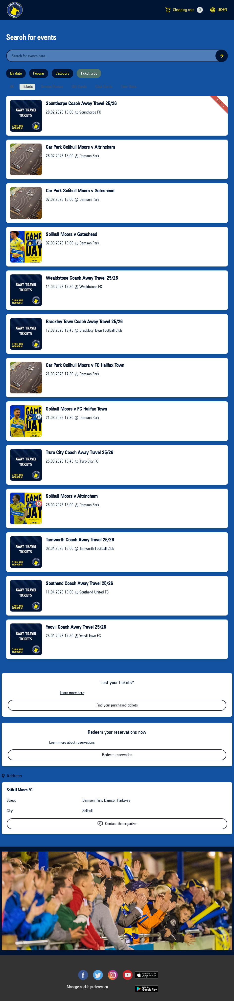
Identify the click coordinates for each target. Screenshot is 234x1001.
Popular (38, 73)
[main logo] (15, 10)
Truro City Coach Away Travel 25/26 (79, 452)
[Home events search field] (117, 56)
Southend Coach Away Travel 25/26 (79, 583)
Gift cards (79, 86)
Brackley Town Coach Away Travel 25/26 (84, 321)
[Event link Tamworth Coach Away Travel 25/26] (24, 552)
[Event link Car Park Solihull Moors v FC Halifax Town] (24, 377)
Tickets (27, 86)
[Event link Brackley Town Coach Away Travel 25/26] (24, 334)
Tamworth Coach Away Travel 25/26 (80, 540)
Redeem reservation (117, 754)
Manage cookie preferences (87, 986)
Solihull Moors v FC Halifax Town (76, 409)
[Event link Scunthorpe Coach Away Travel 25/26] (24, 116)
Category (62, 73)
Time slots (128, 86)
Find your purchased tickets (117, 705)
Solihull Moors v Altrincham (72, 496)
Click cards (103, 86)
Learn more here (72, 692)
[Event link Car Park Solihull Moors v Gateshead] (24, 203)
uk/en (218, 10)
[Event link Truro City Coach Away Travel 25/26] (24, 465)
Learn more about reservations (72, 742)
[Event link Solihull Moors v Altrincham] (24, 508)
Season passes (52, 86)
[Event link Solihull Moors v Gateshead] (24, 246)
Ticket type (89, 73)
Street (11, 800)
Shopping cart (188, 10)
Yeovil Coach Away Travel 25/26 (76, 627)
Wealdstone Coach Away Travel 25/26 (82, 278)
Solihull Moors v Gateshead (71, 234)
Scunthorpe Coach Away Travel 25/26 (81, 103)
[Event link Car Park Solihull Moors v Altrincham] (24, 159)
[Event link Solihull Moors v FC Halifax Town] (24, 421)
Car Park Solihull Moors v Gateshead (80, 191)
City (10, 810)
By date (16, 73)
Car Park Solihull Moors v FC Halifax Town (85, 365)
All (12, 86)
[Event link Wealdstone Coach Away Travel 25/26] (24, 290)
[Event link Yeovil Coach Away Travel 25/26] (24, 639)
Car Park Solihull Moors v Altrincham (80, 147)
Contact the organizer (117, 824)
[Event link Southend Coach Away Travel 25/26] (24, 596)
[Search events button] (221, 56)
